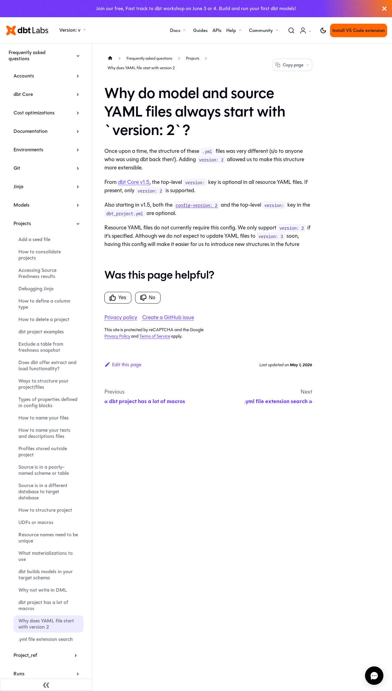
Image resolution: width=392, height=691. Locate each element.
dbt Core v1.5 (133, 182)
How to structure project (45, 510)
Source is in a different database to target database (43, 491)
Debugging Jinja (35, 288)
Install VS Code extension (358, 30)
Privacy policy (120, 317)
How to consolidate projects (39, 254)
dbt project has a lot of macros (43, 605)
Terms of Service (154, 336)
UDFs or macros (35, 522)
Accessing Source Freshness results (37, 273)
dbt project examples (41, 331)
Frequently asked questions (27, 55)
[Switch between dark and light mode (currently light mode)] (323, 30)
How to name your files (43, 417)
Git (17, 168)
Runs (19, 673)
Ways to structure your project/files (43, 384)
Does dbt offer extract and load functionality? (47, 365)
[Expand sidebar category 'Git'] (77, 168)
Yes (118, 298)
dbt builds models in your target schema (45, 574)
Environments (28, 149)
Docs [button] (175, 30)
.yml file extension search (45, 639)
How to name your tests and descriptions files (44, 433)
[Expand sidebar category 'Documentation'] (77, 131)
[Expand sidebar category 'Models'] (77, 205)
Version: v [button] (69, 30)
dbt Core (23, 94)
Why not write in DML (42, 590)
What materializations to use (45, 556)
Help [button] (231, 30)
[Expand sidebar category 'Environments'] (77, 150)
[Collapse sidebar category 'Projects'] (77, 224)
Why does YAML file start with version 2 (46, 623)
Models (21, 204)
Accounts (24, 75)
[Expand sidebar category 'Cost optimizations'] (77, 113)
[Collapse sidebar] (46, 685)
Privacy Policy (117, 336)
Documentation (31, 131)
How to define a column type (44, 304)
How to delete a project (43, 319)
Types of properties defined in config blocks (47, 402)
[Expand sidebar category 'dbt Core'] (77, 94)
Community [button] (261, 30)
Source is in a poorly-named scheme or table (43, 470)
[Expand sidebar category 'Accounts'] (77, 76)
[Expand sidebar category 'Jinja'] (77, 187)
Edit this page (122, 364)
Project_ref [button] (25, 655)
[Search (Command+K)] (291, 30)
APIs (216, 30)
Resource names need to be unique (48, 537)
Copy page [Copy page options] (292, 65)
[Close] (384, 8)
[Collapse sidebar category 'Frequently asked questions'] (77, 56)
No (147, 298)
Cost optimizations (34, 112)
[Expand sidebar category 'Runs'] (77, 674)
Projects (22, 223)
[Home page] (110, 58)
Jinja (18, 186)
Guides (200, 30)
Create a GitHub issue (168, 317)
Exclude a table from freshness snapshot (40, 347)
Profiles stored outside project (42, 451)
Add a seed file (34, 239)
